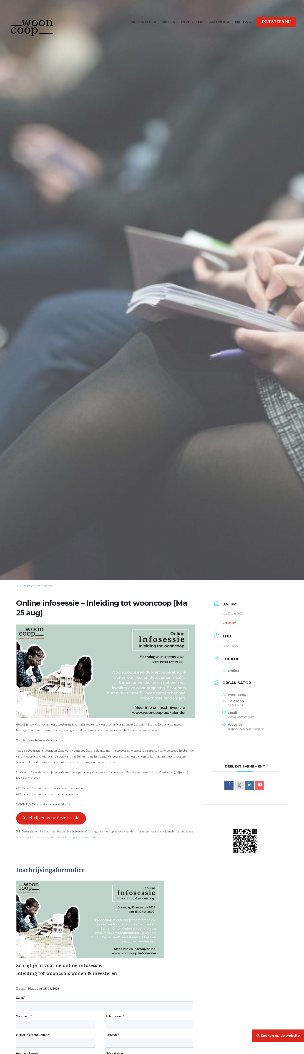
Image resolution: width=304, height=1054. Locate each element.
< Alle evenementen (34, 586)
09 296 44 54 (235, 705)
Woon (169, 22)
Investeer (192, 22)
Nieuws (243, 22)
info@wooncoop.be (241, 717)
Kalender (219, 22)
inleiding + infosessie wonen (36, 837)
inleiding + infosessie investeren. (85, 837)
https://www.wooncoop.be (246, 729)
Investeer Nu (276, 22)
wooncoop (143, 22)
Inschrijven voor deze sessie (51, 818)
